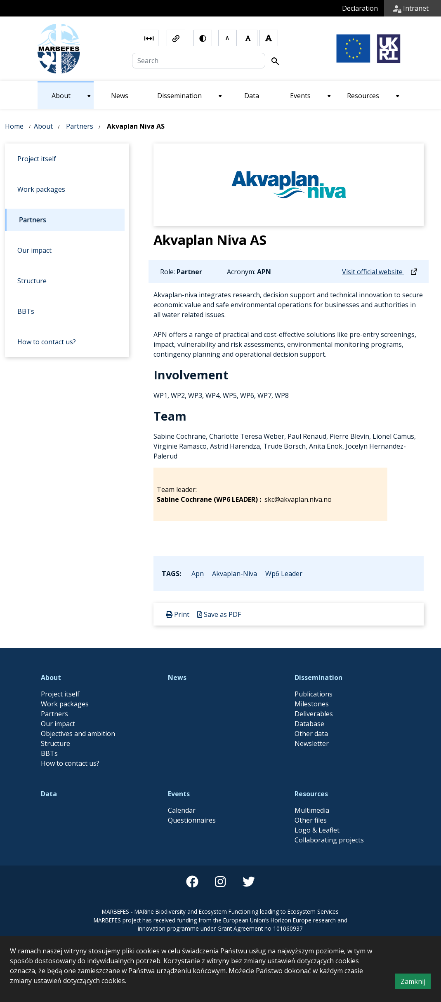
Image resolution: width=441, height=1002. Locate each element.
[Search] (199, 60)
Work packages (65, 703)
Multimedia (312, 810)
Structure (55, 743)
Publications (314, 694)
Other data (311, 733)
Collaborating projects (329, 839)
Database (309, 723)
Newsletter (312, 743)
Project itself (60, 694)
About (43, 126)
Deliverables (314, 713)
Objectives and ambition (78, 733)
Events (179, 793)
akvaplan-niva (234, 573)
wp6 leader (283, 573)
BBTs (49, 753)
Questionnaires (192, 820)
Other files (311, 820)
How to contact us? (70, 763)
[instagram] (220, 881)
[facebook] (192, 881)
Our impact (58, 723)
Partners (79, 126)
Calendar (182, 810)
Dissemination (318, 677)
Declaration (360, 8)
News (177, 677)
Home (14, 126)
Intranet (411, 8)
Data (49, 793)
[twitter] (249, 881)
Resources (311, 793)
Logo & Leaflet (317, 830)
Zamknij (416, 982)
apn (197, 573)
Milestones (312, 703)
